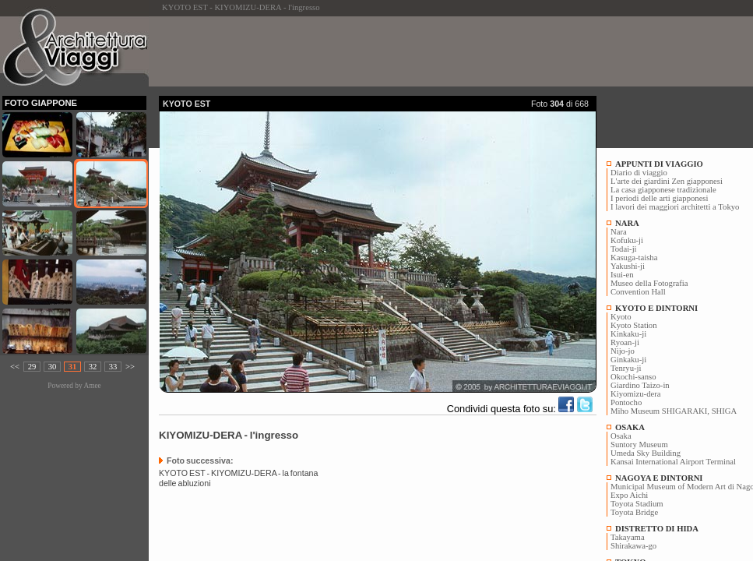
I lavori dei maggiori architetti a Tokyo (674, 207)
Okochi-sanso (633, 376)
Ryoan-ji (624, 342)
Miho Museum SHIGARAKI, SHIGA (673, 411)
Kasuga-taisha (633, 257)
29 (32, 366)
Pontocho (626, 402)
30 (52, 366)
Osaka (621, 436)
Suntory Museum (639, 444)
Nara (618, 232)
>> (130, 366)
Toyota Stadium (636, 503)
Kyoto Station (633, 325)
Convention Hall (638, 292)
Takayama (627, 537)
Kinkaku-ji (628, 334)
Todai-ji (623, 249)
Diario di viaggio (638, 172)
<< (14, 366)
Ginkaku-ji (628, 359)
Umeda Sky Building (645, 453)
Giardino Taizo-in (640, 385)
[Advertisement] (442, 51)
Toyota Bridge (634, 512)
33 (113, 366)
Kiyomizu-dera (635, 394)
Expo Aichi (629, 495)
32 (93, 366)
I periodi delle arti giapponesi (659, 198)
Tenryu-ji (626, 368)
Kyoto (621, 316)
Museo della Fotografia (649, 283)
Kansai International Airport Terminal (673, 461)
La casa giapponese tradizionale (663, 189)
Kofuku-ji (626, 240)
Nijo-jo (622, 351)
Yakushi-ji (627, 266)
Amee (91, 386)
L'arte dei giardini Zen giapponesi (666, 181)
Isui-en (622, 274)
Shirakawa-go (633, 546)
